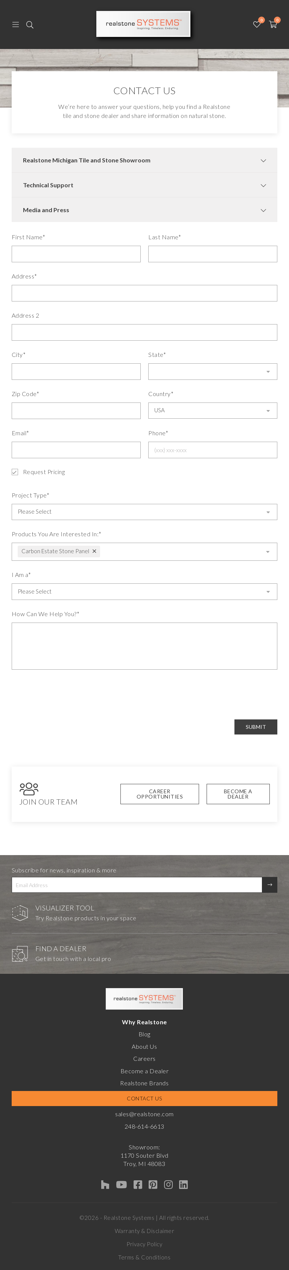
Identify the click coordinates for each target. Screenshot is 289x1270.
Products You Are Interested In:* (57, 533)
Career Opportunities (160, 794)
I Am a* (21, 574)
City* (19, 354)
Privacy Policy (144, 1244)
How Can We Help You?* (46, 613)
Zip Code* (26, 393)
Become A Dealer (238, 794)
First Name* (29, 236)
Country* (160, 393)
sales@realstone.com (144, 1113)
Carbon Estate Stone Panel (55, 551)
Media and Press (46, 209)
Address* (24, 276)
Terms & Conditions (144, 1257)
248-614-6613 (144, 1126)
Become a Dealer (144, 1070)
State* (157, 354)
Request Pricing (38, 472)
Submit (256, 727)
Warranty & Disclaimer (145, 1230)
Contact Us (144, 1098)
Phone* (158, 432)
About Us (144, 1046)
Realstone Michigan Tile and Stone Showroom (87, 160)
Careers (144, 1058)
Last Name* (164, 236)
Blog (144, 1033)
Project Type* (31, 495)
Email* (20, 432)
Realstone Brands (144, 1082)
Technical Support (48, 184)
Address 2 (26, 315)
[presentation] (69, 694)
